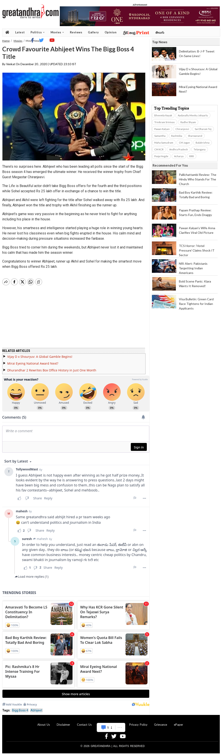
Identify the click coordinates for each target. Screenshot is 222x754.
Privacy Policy (138, 722)
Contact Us (84, 722)
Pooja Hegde (161, 156)
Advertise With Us (110, 722)
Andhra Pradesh (178, 149)
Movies (57, 32)
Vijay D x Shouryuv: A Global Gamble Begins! (39, 354)
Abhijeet (36, 707)
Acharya (179, 156)
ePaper (178, 722)
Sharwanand (195, 135)
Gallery (93, 32)
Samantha (160, 135)
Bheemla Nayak (163, 115)
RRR (191, 156)
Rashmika (176, 135)
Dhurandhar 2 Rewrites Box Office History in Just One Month (51, 367)
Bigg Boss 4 (20, 707)
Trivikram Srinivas (164, 122)
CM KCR (159, 149)
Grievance (160, 722)
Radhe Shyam (188, 122)
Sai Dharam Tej (203, 129)
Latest (20, 32)
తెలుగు (159, 32)
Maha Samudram (163, 142)
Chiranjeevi (182, 129)
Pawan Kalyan (162, 129)
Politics (38, 32)
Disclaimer (63, 722)
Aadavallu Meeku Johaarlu (193, 115)
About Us (43, 722)
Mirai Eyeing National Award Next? (32, 361)
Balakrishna (202, 142)
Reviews (76, 32)
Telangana (200, 149)
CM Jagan (184, 142)
